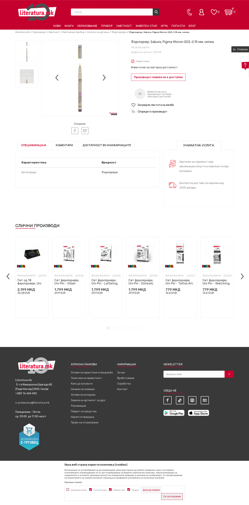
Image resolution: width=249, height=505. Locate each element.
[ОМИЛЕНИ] (214, 10)
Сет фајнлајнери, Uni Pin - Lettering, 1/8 (104, 283)
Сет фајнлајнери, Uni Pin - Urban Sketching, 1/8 (66, 283)
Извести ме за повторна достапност (154, 67)
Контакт (122, 389)
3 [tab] (119, 328)
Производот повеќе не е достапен (158, 77)
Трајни (135, 490)
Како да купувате (82, 383)
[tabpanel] (32, 277)
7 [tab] (140, 328)
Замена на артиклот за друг (88, 400)
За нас (121, 372)
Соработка (124, 383)
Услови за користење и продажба (92, 372)
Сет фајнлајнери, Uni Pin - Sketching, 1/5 (216, 283)
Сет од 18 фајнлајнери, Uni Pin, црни (29, 283)
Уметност (54, 32)
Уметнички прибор (73, 32)
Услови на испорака (83, 394)
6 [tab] (135, 328)
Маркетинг (119, 490)
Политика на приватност (86, 378)
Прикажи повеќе (73, 482)
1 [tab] (108, 328)
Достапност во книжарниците (107, 145)
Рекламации (78, 405)
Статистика (100, 490)
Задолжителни (79, 490)
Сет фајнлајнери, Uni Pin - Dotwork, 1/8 (141, 283)
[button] (182, 105)
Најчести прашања (82, 417)
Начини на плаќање (83, 389)
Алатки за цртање (98, 32)
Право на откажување (84, 422)
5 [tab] (130, 328)
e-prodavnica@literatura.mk (32, 402)
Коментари (64, 145)
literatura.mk (22, 32)
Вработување (125, 378)
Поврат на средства (83, 411)
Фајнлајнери (119, 32)
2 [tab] (114, 328)
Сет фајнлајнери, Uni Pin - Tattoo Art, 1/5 (179, 283)
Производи (39, 32)
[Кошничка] (229, 10)
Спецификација (33, 145)
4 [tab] (124, 328)
